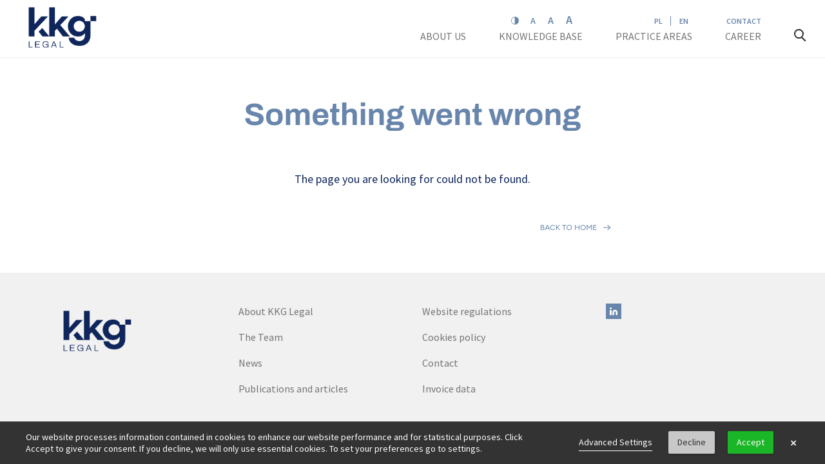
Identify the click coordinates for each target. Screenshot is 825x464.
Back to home (568, 199)
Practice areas (654, 36)
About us (444, 36)
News (250, 306)
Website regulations (467, 254)
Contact (743, 21)
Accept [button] (750, 442)
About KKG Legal (275, 254)
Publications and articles (293, 331)
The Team (260, 280)
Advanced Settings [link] (615, 442)
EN (683, 21)
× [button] (793, 442)
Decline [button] (691, 442)
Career (744, 36)
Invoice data (449, 331)
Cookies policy (453, 280)
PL (658, 21)
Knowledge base (542, 36)
